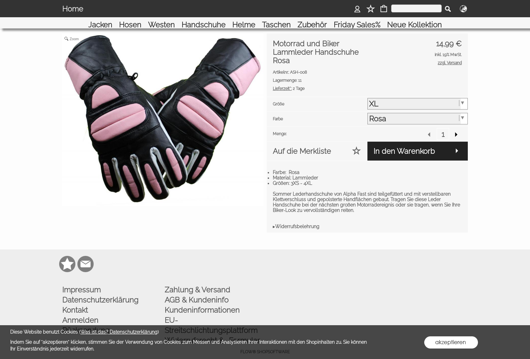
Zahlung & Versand (197, 282)
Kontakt (75, 302)
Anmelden (80, 312)
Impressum (81, 282)
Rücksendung (86, 322)
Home (72, 8)
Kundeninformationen (202, 302)
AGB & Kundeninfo (196, 292)
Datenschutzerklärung (100, 292)
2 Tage (289, 80)
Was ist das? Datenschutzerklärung (119, 332)
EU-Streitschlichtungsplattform (211, 317)
